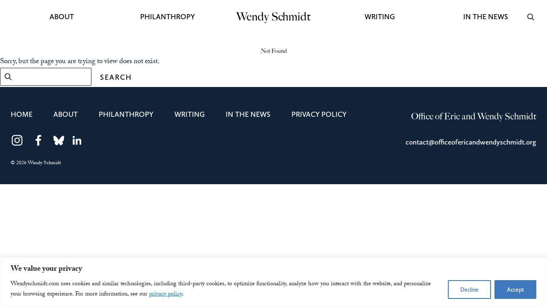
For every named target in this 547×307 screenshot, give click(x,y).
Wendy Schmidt (273, 17)
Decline (469, 289)
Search (116, 77)
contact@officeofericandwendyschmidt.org (471, 142)
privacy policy (165, 295)
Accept (515, 289)
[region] (273, 282)
